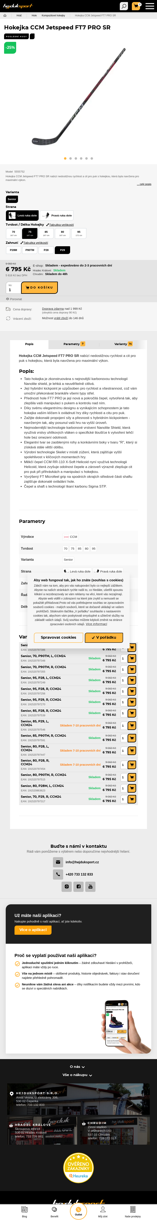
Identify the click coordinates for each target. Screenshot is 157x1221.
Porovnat (16, 299)
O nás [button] (75, 1066)
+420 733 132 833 (73, 874)
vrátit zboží (61, 318)
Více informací (96, 624)
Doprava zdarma (53, 309)
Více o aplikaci (33, 930)
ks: (10, 285)
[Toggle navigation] (124, 6)
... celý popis (144, 184)
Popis (29, 344)
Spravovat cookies (58, 637)
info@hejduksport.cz (76, 862)
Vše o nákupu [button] (75, 1075)
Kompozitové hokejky (62, 15)
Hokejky (36, 15)
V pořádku (104, 637)
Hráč (19, 15)
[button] (65, 159)
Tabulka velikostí (60, 224)
